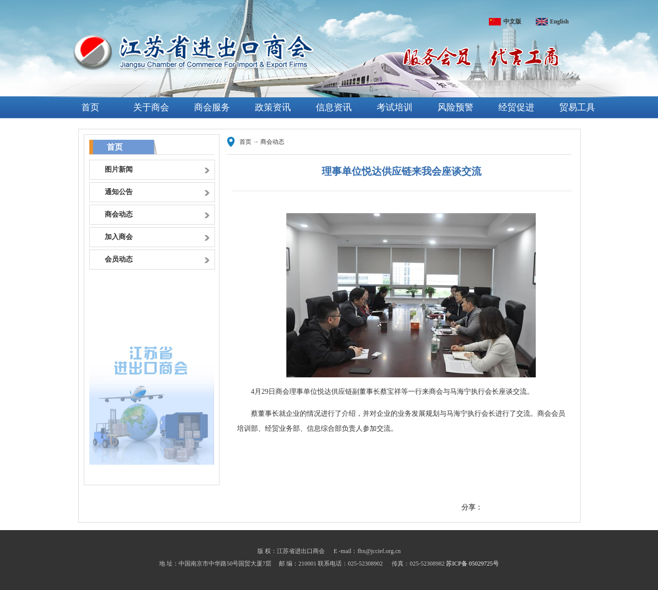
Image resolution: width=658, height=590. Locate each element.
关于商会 (151, 107)
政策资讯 (273, 107)
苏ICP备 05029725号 (472, 563)
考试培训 (395, 107)
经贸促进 (516, 107)
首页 (90, 107)
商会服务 (212, 107)
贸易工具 (577, 107)
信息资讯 (334, 107)
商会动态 (272, 141)
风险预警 (455, 107)
